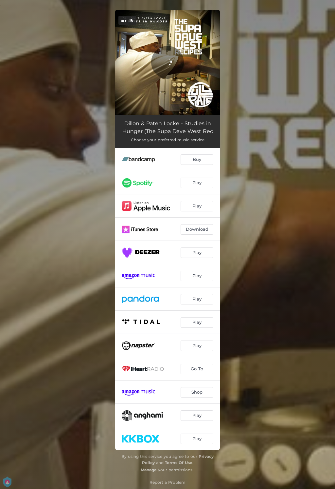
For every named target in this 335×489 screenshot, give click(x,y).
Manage (149, 469)
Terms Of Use (178, 462)
